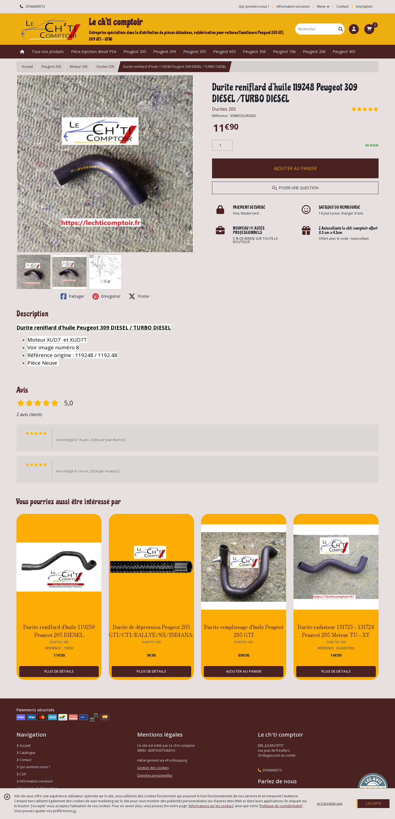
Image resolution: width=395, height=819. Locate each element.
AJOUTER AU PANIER (295, 168)
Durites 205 (105, 66)
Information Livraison (34, 781)
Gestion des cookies (153, 767)
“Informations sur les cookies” (211, 806)
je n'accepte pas (329, 803)
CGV (21, 774)
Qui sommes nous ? (33, 767)
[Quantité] (222, 145)
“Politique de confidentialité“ (281, 806)
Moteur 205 (79, 66)
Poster (139, 296)
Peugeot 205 (51, 66)
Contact (343, 6)
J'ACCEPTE (373, 803)
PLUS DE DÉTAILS (59, 671)
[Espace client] (354, 29)
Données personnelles (154, 775)
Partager (72, 296)
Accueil (27, 66)
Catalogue (25, 752)
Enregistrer (106, 296)
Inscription (364, 6)
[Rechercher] (340, 29)
